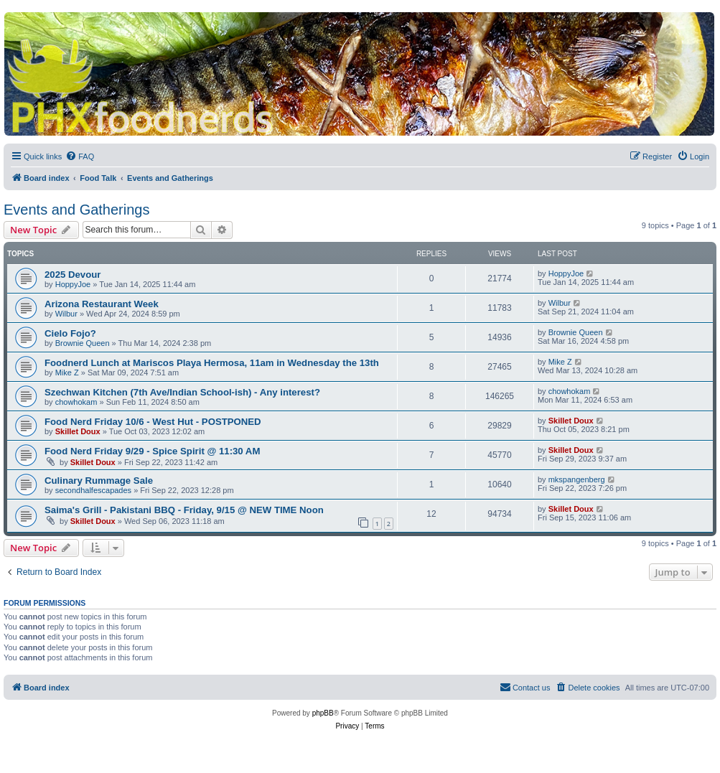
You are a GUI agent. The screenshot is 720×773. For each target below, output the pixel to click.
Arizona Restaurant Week (102, 304)
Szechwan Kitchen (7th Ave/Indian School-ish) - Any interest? (182, 392)
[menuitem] (79, 156)
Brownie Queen (82, 343)
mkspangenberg (576, 479)
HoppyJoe (73, 284)
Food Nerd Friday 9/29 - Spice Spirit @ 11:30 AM (152, 451)
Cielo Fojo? (70, 333)
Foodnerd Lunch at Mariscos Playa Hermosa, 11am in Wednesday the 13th (212, 362)
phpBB (323, 713)
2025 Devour (72, 274)
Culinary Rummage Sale (99, 480)
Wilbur (66, 313)
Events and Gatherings (76, 209)
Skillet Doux (77, 431)
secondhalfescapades (93, 490)
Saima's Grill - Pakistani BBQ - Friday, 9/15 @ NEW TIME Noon (184, 510)
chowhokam (76, 402)
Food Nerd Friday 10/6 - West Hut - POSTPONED (153, 421)
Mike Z (67, 372)
